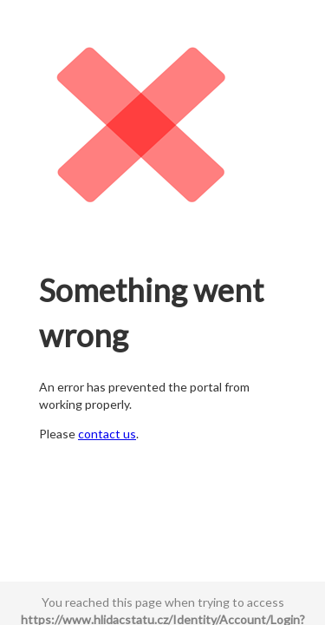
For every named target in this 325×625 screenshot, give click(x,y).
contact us (107, 433)
